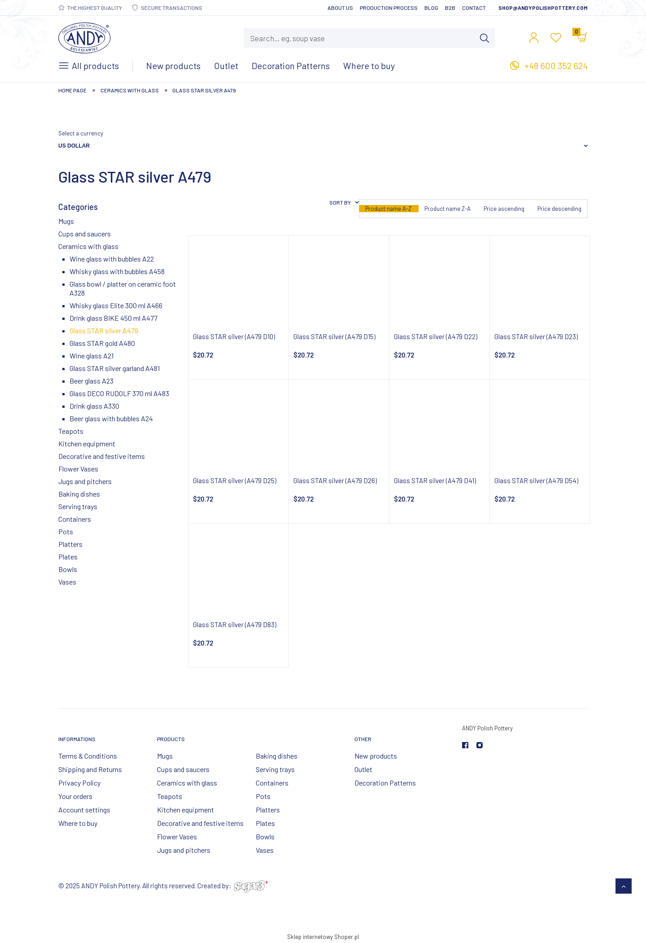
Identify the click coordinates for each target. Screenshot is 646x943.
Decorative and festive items (101, 456)
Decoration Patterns (385, 782)
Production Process (389, 7)
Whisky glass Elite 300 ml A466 (116, 305)
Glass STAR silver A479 (104, 330)
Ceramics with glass (88, 246)
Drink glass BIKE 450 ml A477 (113, 318)
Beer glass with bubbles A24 (111, 418)
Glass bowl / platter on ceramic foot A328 (123, 288)
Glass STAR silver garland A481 (115, 368)
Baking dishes (79, 493)
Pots (65, 531)
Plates (68, 556)
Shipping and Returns (90, 769)
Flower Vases (78, 468)
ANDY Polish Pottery (487, 728)
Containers (74, 519)
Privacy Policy (79, 782)
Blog (431, 7)
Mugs (66, 221)
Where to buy (77, 823)
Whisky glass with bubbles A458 (117, 271)
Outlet (363, 769)
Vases (67, 581)
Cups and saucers (84, 233)
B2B (450, 7)
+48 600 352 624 (556, 65)
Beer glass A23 (91, 380)
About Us (340, 7)
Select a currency (80, 133)
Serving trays (77, 506)
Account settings (84, 809)
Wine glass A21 (91, 355)
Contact (474, 7)
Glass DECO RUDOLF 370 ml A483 (119, 393)
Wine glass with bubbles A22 (112, 258)
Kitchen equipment (86, 443)
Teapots (70, 431)
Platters (70, 544)
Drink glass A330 (94, 406)
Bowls (67, 569)
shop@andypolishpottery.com (543, 7)
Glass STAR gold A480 (102, 343)
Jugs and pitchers (85, 481)
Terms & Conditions (87, 755)
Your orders (75, 796)
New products (375, 755)
